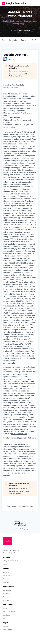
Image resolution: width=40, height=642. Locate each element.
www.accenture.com (19, 434)
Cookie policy (24, 529)
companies (13, 40)
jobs (3, 40)
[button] (3, 3)
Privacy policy (14, 529)
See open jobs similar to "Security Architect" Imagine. (20, 75)
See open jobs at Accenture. (18, 71)
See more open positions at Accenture (20, 506)
